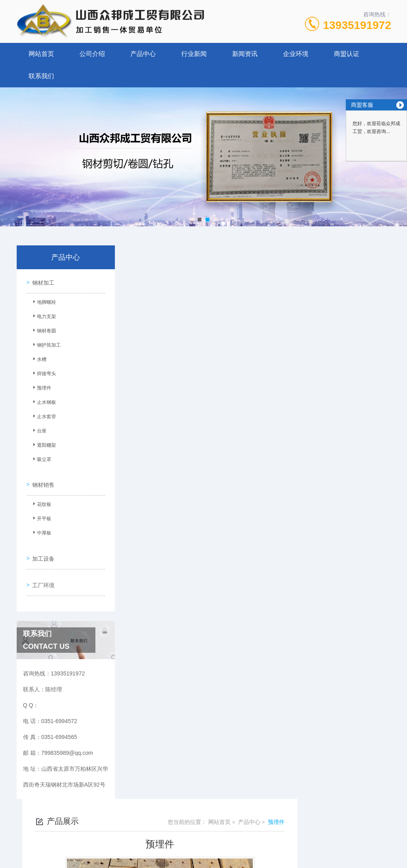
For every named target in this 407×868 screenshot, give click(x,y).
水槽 (38, 358)
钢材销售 (41, 478)
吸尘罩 (41, 458)
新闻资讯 (245, 53)
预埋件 (41, 387)
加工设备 (41, 548)
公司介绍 (92, 53)
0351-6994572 (125, 830)
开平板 (41, 513)
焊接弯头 (43, 372)
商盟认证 (346, 53)
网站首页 (41, 53)
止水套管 (43, 415)
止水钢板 (43, 401)
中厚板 (41, 527)
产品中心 (143, 53)
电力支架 (43, 315)
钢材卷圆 (43, 329)
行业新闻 (194, 53)
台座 (38, 429)
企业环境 (295, 53)
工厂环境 (41, 570)
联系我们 (41, 76)
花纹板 (41, 499)
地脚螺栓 (43, 301)
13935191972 (357, 25)
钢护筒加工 (46, 344)
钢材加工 (41, 280)
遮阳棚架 (43, 444)
